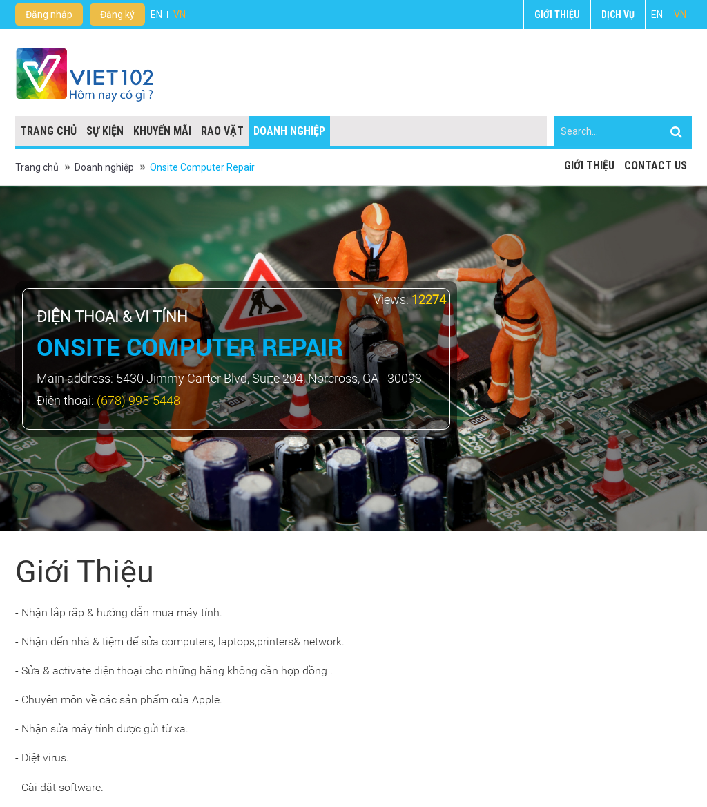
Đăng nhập (49, 14)
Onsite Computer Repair (202, 167)
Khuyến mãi (162, 130)
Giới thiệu (557, 14)
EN (657, 14)
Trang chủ (48, 130)
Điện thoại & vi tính (112, 316)
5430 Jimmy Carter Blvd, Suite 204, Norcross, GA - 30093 (269, 378)
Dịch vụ (618, 14)
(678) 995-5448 (138, 400)
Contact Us (655, 165)
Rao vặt (222, 130)
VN (680, 14)
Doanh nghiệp (289, 130)
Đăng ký (117, 14)
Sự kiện (105, 130)
